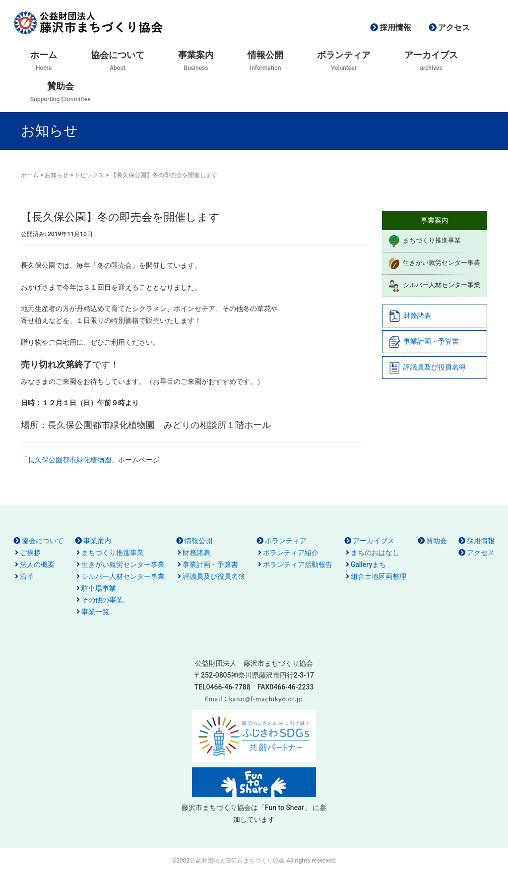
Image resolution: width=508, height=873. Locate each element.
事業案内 (97, 541)
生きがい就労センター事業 (434, 263)
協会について (43, 541)
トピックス (89, 175)
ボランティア (286, 541)
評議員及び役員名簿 (427, 368)
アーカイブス (373, 541)
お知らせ (56, 175)
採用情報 (395, 27)
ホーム (30, 175)
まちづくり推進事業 (424, 241)
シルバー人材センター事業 (434, 286)
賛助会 (436, 541)
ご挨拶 (30, 553)
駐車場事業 (98, 588)
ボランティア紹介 (290, 553)
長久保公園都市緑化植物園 (69, 460)
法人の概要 (37, 564)
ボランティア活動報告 (297, 564)
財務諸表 (409, 316)
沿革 (27, 576)
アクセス (454, 27)
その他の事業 (102, 600)
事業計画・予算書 (423, 342)
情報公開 (198, 541)
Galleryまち (368, 564)
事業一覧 (95, 612)
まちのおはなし (375, 553)
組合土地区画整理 (378, 576)
